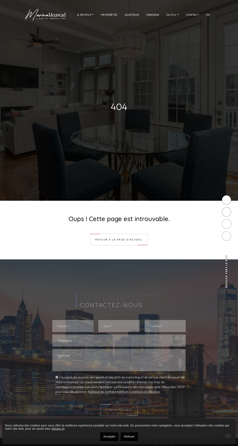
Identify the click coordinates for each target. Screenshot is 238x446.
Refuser (129, 436)
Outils (171, 14)
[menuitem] (208, 15)
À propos (84, 14)
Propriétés (109, 14)
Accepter (109, 436)
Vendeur (152, 14)
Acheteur (132, 14)
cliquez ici (58, 428)
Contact (192, 14)
